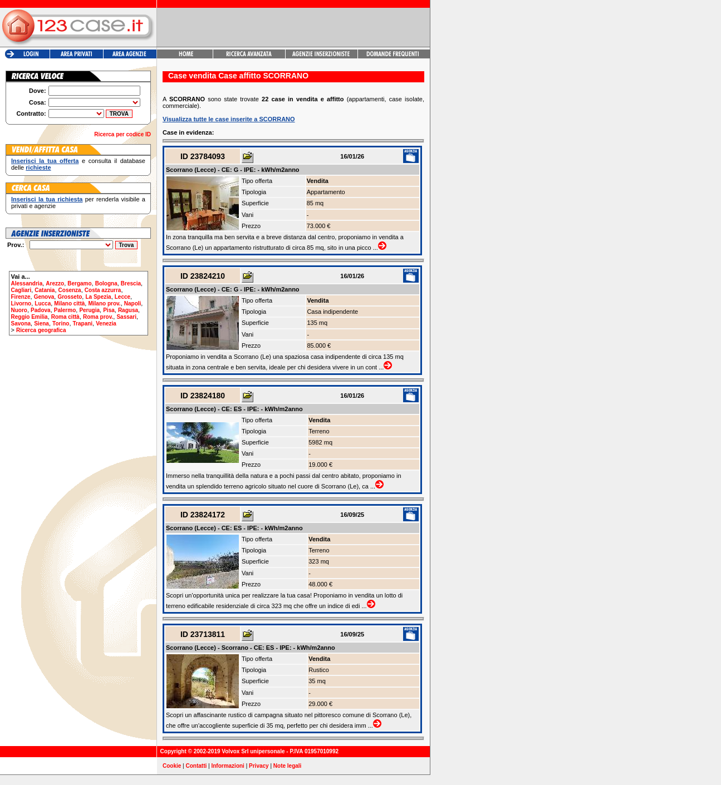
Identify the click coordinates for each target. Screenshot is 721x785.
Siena (41, 323)
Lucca (43, 303)
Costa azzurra (103, 290)
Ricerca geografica (41, 330)
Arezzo (55, 283)
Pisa (109, 310)
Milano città (69, 303)
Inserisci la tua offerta (45, 160)
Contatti (196, 766)
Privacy (259, 766)
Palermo (65, 310)
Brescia (131, 283)
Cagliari (21, 290)
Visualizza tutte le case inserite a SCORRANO (229, 119)
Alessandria (27, 283)
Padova (41, 310)
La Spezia (98, 297)
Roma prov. (98, 317)
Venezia (106, 323)
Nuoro (19, 310)
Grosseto (69, 297)
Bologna (106, 283)
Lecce (122, 297)
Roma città (65, 317)
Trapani (83, 323)
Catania (45, 290)
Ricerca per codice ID (122, 134)
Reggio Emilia (29, 317)
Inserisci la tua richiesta (46, 199)
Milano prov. (104, 303)
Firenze (21, 297)
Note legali (287, 766)
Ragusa (128, 310)
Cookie (172, 766)
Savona (21, 323)
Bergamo (79, 283)
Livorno (21, 303)
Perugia (89, 310)
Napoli (132, 303)
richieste (38, 167)
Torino (60, 323)
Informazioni (227, 766)
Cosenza (69, 290)
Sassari (126, 317)
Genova (44, 297)
